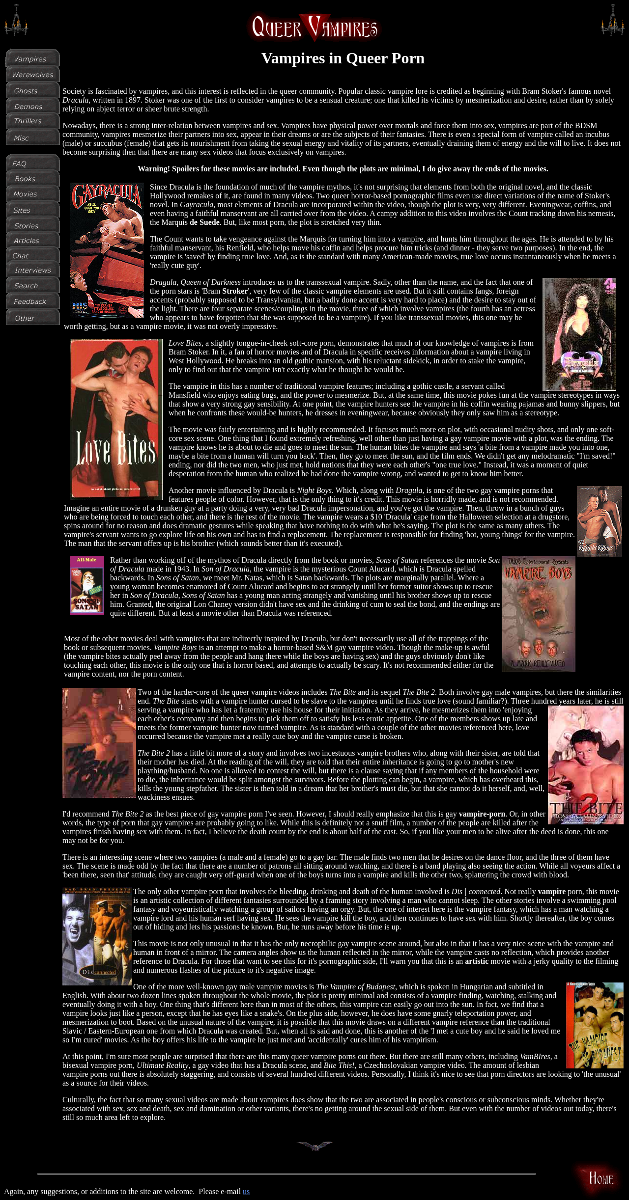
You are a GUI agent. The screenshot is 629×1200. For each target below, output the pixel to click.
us (246, 1191)
